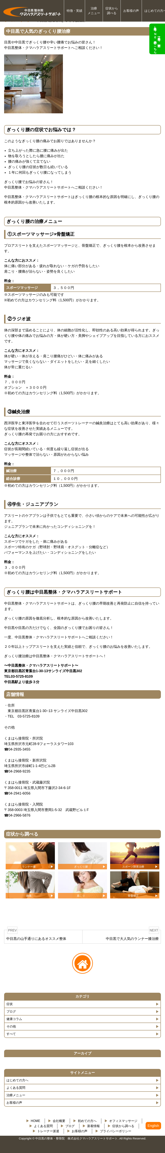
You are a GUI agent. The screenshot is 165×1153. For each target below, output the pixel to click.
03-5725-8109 (28, 716)
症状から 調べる (111, 11)
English (153, 1126)
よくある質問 (15, 1087)
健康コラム (14, 1019)
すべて (11, 1034)
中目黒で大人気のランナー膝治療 (132, 939)
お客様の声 (131, 10)
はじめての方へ (17, 1080)
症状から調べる (123, 1126)
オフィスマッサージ (123, 1121)
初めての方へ (87, 1121)
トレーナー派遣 (48, 1131)
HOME (35, 1121)
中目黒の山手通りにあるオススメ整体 (36, 939)
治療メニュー (15, 1095)
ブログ (11, 1011)
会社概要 (59, 1121)
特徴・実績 (74, 10)
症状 (9, 1004)
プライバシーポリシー (115, 1131)
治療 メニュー (94, 11)
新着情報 (93, 1126)
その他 (11, 1026)
